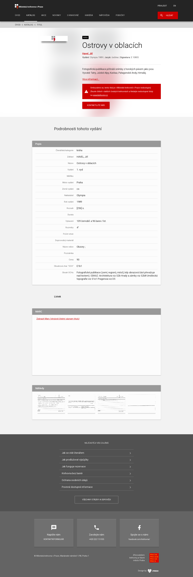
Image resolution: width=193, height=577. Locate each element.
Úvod (17, 15)
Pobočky (120, 15)
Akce (43, 15)
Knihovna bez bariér (72, 473)
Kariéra (89, 15)
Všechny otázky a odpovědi (96, 499)
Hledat (169, 15)
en (174, 6)
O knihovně (73, 15)
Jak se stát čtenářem (73, 452)
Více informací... (90, 79)
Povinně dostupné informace (77, 487)
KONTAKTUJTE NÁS (96, 105)
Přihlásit (162, 6)
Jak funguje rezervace (74, 466)
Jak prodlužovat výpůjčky (75, 459)
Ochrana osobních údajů (75, 480)
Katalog (30, 15)
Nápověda (104, 15)
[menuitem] (17, 16)
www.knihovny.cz (100, 95)
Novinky (57, 15)
